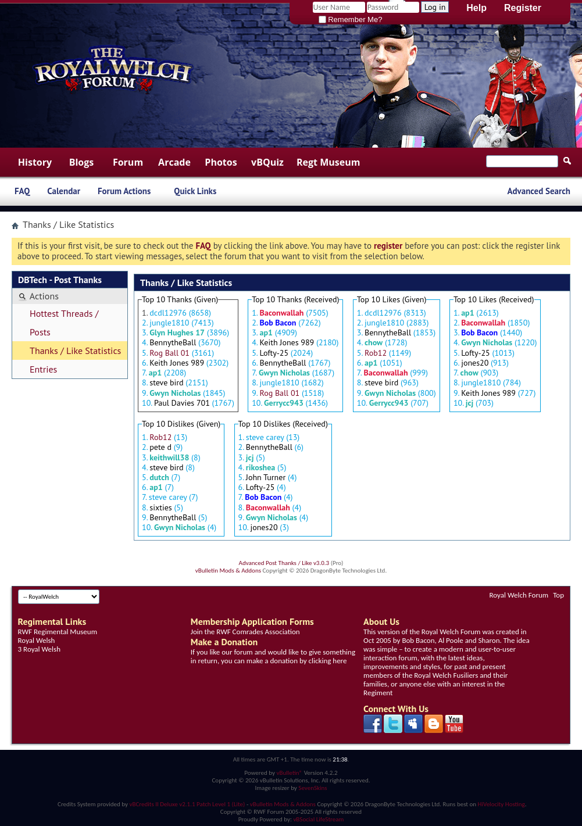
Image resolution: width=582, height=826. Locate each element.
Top (558, 595)
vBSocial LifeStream (318, 819)
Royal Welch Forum (519, 595)
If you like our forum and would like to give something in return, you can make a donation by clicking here (273, 656)
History (35, 162)
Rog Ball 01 (169, 353)
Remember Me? (351, 19)
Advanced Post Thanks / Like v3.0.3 (284, 563)
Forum (128, 162)
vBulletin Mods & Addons (228, 570)
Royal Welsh (36, 640)
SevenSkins (312, 788)
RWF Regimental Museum (57, 631)
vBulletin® (289, 773)
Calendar (63, 190)
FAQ (22, 190)
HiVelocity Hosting (501, 804)
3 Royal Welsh (39, 649)
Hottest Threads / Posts (64, 322)
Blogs (81, 162)
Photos (221, 162)
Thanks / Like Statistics (75, 350)
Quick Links (195, 190)
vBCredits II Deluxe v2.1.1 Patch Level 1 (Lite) (187, 804)
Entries (43, 369)
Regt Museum (328, 162)
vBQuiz (267, 162)
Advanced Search (538, 190)
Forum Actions (124, 190)
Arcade (174, 162)
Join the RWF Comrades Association (245, 631)
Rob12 (376, 353)
